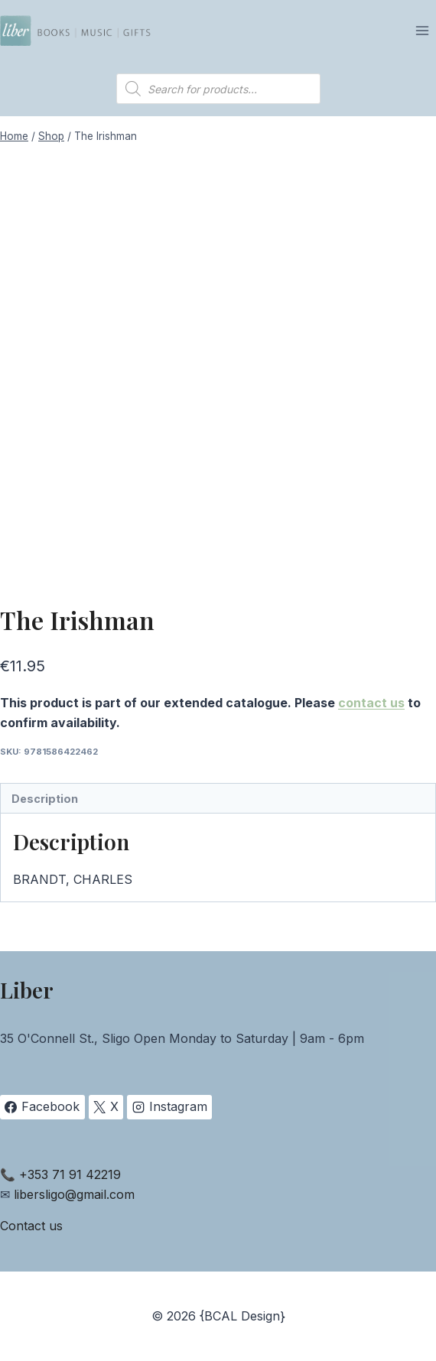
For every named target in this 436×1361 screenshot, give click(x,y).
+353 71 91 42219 (70, 1174)
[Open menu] (422, 30)
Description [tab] (44, 798)
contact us (371, 702)
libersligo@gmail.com (74, 1194)
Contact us (31, 1225)
